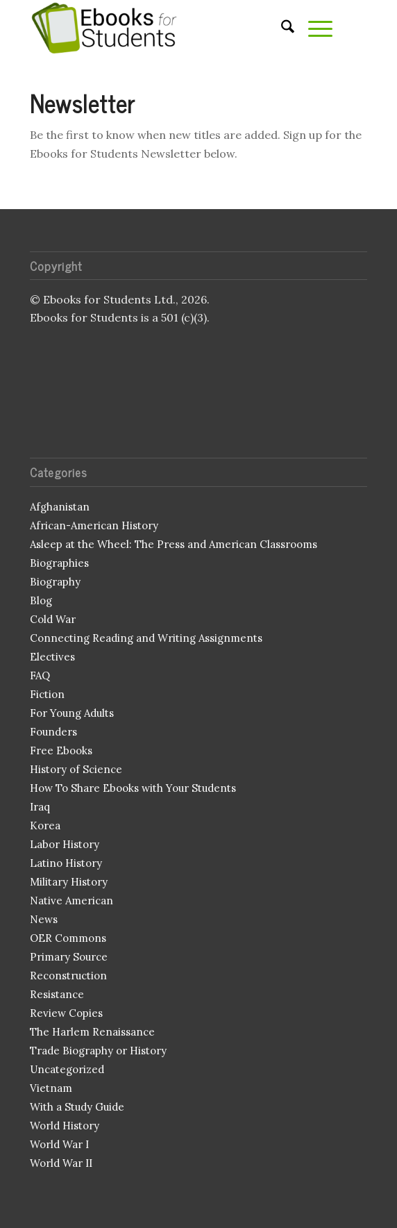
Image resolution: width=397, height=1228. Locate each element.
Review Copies (66, 1013)
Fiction (47, 694)
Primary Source (69, 956)
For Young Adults (72, 713)
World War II (61, 1163)
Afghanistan (60, 506)
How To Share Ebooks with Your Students (133, 788)
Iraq (40, 806)
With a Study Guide (77, 1106)
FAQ (40, 675)
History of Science (76, 769)
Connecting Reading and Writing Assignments (146, 638)
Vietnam (51, 1088)
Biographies (59, 563)
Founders (53, 731)
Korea (45, 825)
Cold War (53, 619)
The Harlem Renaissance (92, 1031)
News (44, 919)
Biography (55, 581)
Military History (69, 881)
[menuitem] (280, 28)
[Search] (280, 28)
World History (64, 1125)
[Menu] (313, 28)
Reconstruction (68, 975)
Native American (71, 900)
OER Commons (68, 938)
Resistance (57, 994)
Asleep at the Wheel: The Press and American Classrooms (173, 544)
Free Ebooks (61, 750)
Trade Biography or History (98, 1050)
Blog (41, 600)
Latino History (66, 863)
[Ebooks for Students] (165, 28)
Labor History (64, 844)
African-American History (94, 525)
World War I (59, 1144)
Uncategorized (67, 1069)
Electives (52, 656)
